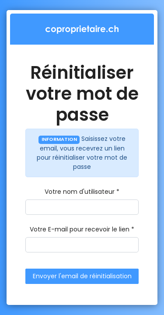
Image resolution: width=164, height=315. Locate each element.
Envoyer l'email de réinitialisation (82, 276)
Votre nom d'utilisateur (80, 191)
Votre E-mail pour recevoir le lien (79, 229)
